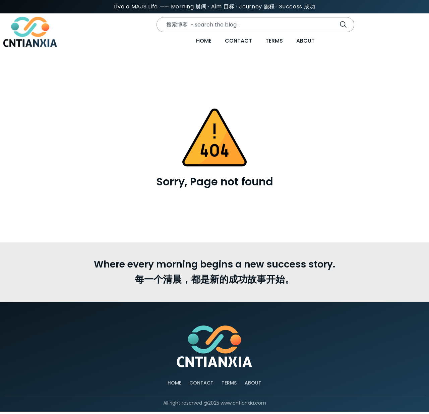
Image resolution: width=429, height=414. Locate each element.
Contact (238, 43)
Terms (274, 43)
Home (203, 43)
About (305, 43)
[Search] (344, 25)
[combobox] (244, 25)
